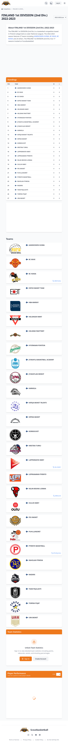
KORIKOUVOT (34, 431)
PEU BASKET (33, 517)
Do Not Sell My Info (53, 740)
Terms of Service (14, 740)
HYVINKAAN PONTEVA (37, 345)
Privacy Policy (27, 740)
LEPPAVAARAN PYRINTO (37, 474)
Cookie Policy (39, 740)
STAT (53, 674)
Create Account (40, 659)
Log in (58, 3)
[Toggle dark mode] (51, 3)
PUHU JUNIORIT (34, 532)
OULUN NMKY (34, 503)
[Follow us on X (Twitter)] (32, 735)
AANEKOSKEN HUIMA (41, 36)
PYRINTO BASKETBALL (37, 546)
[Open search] (46, 3)
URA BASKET (33, 618)
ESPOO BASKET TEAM (36, 288)
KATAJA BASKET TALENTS (38, 403)
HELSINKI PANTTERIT (36, 331)
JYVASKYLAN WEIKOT (36, 374)
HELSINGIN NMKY (35, 317)
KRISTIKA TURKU (35, 446)
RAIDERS (32, 575)
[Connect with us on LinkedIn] (40, 735)
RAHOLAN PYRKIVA (36, 560)
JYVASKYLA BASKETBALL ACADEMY (41, 360)
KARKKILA (32, 388)
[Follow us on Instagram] (28, 735)
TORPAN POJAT (34, 603)
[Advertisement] (34, 61)
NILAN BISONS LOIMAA (37, 489)
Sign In (26, 659)
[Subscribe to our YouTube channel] (36, 735)
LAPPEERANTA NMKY (36, 460)
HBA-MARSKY (34, 302)
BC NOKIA (32, 274)
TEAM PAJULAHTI (35, 589)
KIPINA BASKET (34, 417)
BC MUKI (53, 36)
